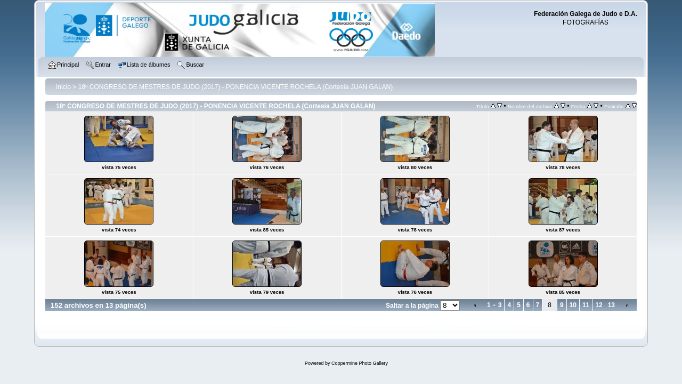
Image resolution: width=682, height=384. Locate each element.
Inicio (63, 87)
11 (585, 305)
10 (573, 305)
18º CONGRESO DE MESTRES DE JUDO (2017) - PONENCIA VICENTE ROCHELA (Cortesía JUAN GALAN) (235, 87)
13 (611, 305)
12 (598, 305)
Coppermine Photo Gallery (359, 363)
